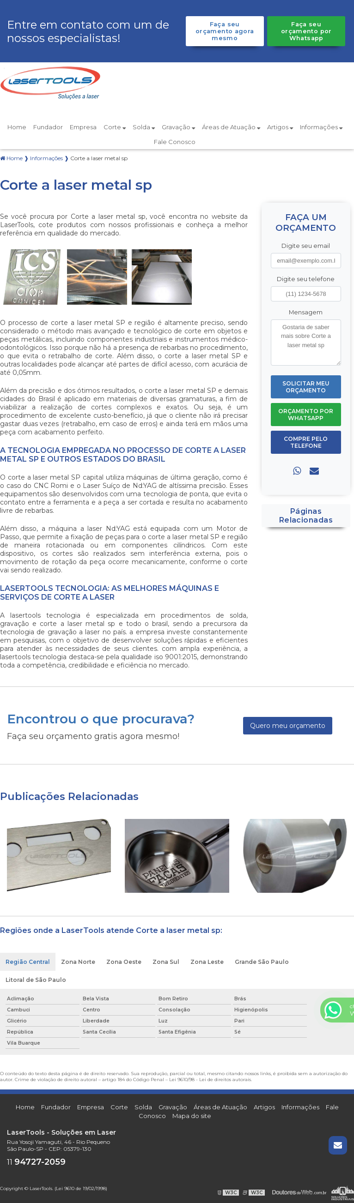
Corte (115, 127)
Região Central (28, 961)
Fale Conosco (174, 141)
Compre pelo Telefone (306, 442)
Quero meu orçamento (287, 726)
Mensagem (306, 312)
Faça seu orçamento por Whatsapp (306, 31)
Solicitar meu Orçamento (306, 387)
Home (16, 127)
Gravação (178, 127)
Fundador (48, 127)
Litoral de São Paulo (36, 979)
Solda (144, 127)
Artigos (280, 127)
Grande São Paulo (262, 961)
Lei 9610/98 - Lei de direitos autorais (210, 1080)
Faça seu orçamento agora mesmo (224, 31)
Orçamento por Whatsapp (305, 414)
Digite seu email (305, 245)
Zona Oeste (123, 961)
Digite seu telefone (306, 279)
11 (36, 1162)
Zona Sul (166, 961)
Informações (321, 127)
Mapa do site (191, 1115)
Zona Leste (207, 961)
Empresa (83, 127)
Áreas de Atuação (231, 127)
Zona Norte (78, 961)
